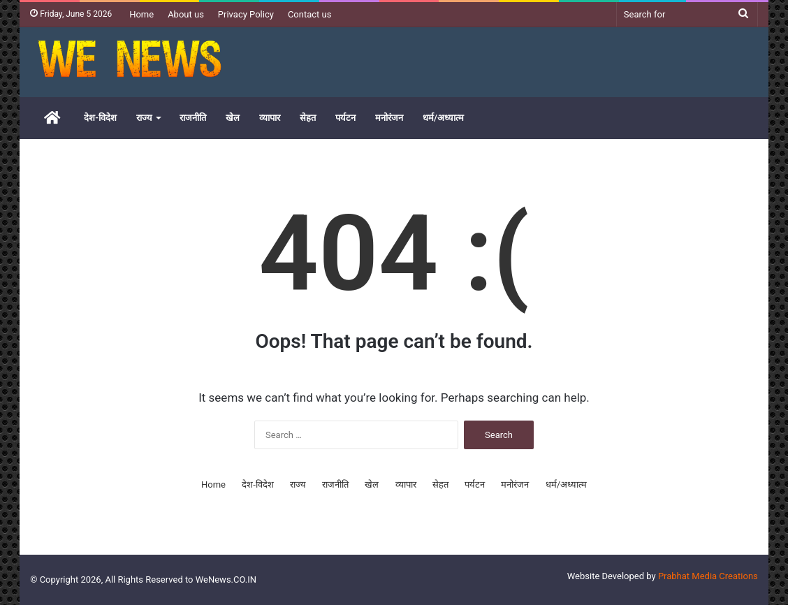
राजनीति (193, 117)
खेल (233, 117)
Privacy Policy (246, 14)
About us (186, 14)
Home (141, 14)
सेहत (308, 117)
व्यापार (269, 117)
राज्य (144, 117)
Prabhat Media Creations (708, 576)
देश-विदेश (100, 117)
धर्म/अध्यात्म (443, 117)
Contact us (310, 14)
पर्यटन (345, 117)
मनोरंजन (389, 117)
